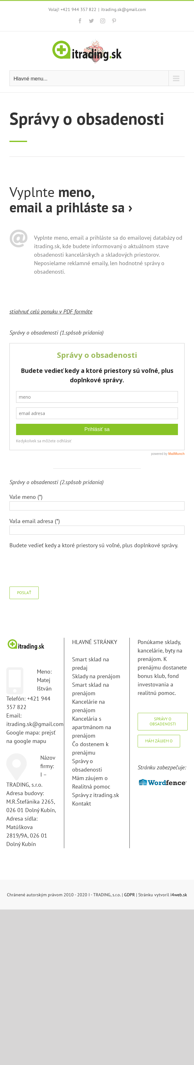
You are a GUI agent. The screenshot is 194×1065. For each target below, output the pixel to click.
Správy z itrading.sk (95, 795)
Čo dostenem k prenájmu (90, 748)
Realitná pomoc (91, 786)
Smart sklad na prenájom (90, 689)
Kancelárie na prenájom (88, 706)
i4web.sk (178, 895)
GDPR (129, 895)
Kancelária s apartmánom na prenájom (91, 727)
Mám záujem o (90, 778)
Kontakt (81, 803)
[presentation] (57, 568)
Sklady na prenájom (96, 676)
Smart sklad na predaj (90, 663)
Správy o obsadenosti (87, 765)
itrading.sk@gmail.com (123, 9)
